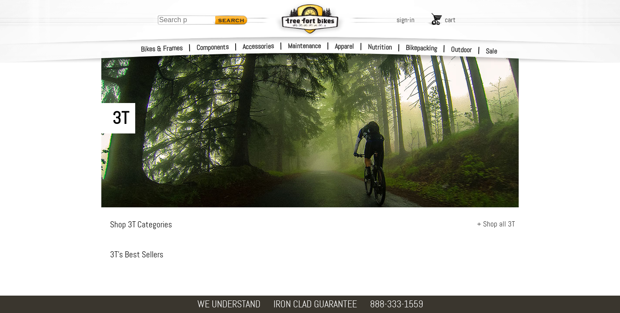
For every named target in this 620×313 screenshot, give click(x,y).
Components (213, 47)
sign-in (405, 19)
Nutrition (380, 47)
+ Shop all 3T (496, 224)
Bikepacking (421, 48)
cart (450, 19)
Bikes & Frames (162, 48)
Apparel (344, 46)
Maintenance (304, 45)
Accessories (258, 46)
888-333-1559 (396, 304)
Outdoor (461, 49)
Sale (491, 51)
